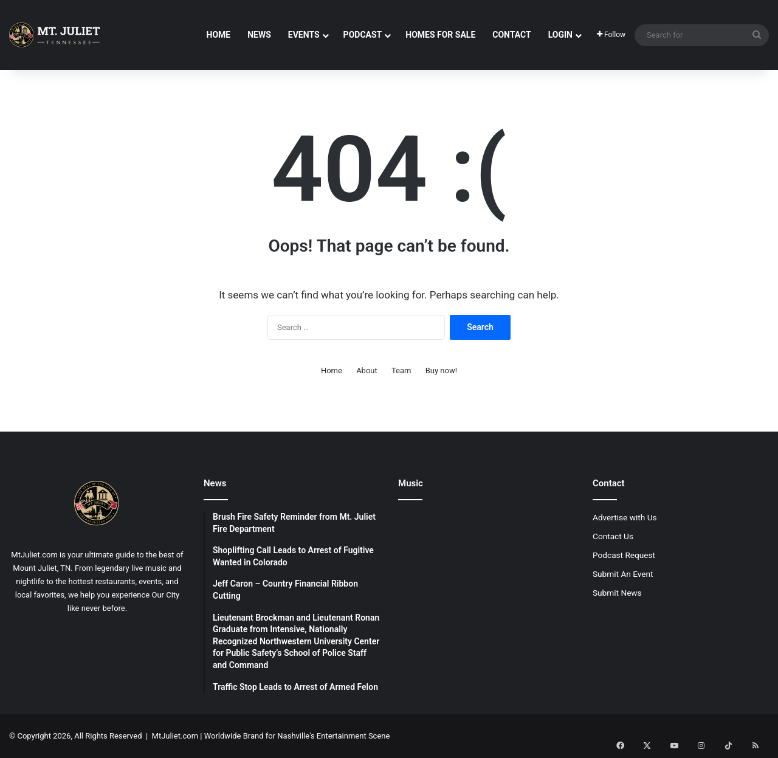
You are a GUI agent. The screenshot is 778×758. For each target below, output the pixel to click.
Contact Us (613, 536)
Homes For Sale (440, 35)
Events (304, 35)
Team (401, 370)
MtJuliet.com (175, 735)
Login (560, 35)
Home (219, 35)
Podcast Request (624, 555)
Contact (511, 35)
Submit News (617, 593)
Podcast (362, 35)
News (259, 35)
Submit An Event (623, 574)
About (366, 370)
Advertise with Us (625, 517)
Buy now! (441, 370)
